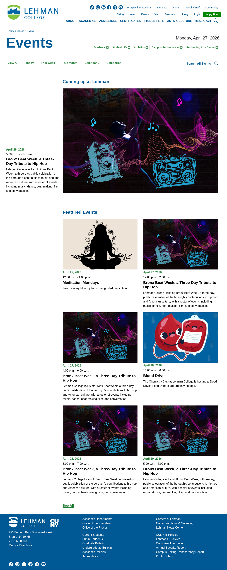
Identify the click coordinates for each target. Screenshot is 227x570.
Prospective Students (138, 7)
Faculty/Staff (193, 7)
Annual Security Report (171, 547)
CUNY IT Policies (167, 534)
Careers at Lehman (168, 518)
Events (145, 14)
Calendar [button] (92, 62)
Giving (120, 14)
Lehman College (16, 31)
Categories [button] (115, 62)
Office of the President (96, 523)
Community (212, 7)
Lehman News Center (170, 527)
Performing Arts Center (202, 47)
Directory (170, 14)
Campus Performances (167, 47)
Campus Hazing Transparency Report (180, 551)
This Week (48, 62)
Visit (156, 14)
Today (29, 62)
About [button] (71, 20)
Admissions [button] (108, 20)
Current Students (93, 534)
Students (162, 7)
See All (68, 505)
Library (185, 14)
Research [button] (203, 20)
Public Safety (164, 556)
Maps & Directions (20, 545)
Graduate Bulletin (93, 543)
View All (13, 62)
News (132, 14)
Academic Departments (97, 518)
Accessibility (90, 556)
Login (197, 14)
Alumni (176, 7)
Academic (101, 47)
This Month (69, 62)
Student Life (121, 47)
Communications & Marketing (175, 523)
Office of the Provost (95, 527)
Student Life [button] (154, 20)
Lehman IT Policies (168, 539)
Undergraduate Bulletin (97, 547)
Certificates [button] (130, 20)
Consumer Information (170, 543)
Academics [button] (87, 20)
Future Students (92, 539)
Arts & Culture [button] (179, 20)
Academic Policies (94, 551)
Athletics (141, 47)
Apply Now (212, 14)
